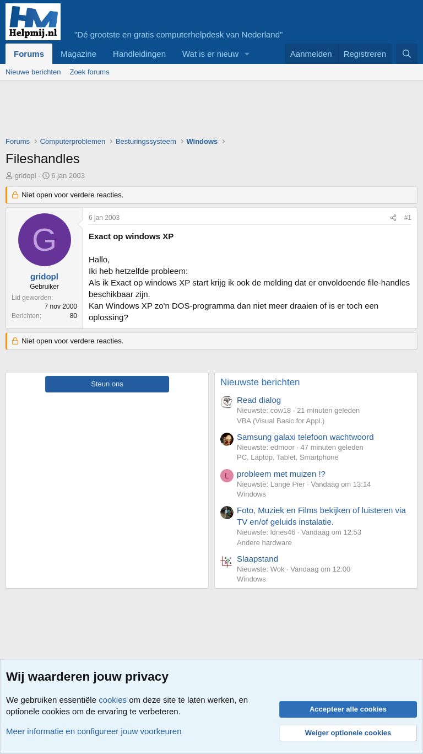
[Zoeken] (406, 54)
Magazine (78, 53)
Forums (29, 53)
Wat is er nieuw (210, 53)
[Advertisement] (206, 111)
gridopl (25, 175)
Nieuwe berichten (33, 72)
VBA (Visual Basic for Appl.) (280, 421)
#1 (407, 218)
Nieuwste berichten (260, 382)
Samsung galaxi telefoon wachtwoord (305, 436)
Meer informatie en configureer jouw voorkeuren (94, 731)
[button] (247, 54)
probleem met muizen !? (281, 473)
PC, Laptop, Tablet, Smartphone (288, 457)
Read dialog (259, 400)
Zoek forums (89, 72)
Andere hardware (264, 542)
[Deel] (393, 218)
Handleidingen (139, 53)
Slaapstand (257, 558)
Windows (251, 494)
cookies (113, 699)
